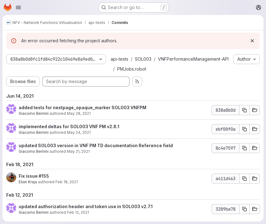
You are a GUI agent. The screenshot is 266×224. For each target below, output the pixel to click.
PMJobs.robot (131, 69)
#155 (44, 176)
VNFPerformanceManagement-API (193, 59)
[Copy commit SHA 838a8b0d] (244, 110)
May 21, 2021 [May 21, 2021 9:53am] (78, 151)
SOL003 (143, 59)
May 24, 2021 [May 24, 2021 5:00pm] (79, 132)
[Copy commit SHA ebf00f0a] (244, 129)
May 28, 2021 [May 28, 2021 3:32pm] (79, 113)
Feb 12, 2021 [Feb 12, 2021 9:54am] (78, 212)
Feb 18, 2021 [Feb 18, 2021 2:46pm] (66, 182)
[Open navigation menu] (18, 7)
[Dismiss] (252, 40)
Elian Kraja (28, 182)
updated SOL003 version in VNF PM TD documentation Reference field (96, 145)
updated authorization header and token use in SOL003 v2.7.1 (86, 206)
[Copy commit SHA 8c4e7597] (244, 148)
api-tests (119, 59)
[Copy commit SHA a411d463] (244, 179)
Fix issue (29, 176)
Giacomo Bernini (34, 113)
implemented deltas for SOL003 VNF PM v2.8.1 (69, 126)
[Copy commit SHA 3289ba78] (244, 209)
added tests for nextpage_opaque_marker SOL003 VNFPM (82, 107)
